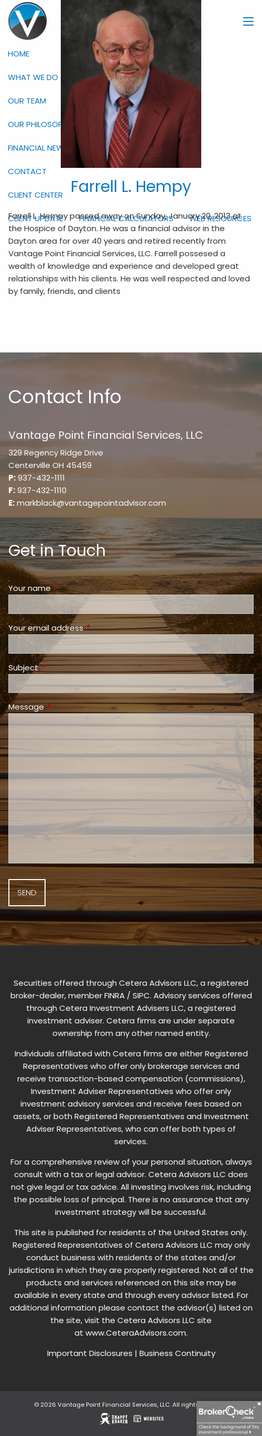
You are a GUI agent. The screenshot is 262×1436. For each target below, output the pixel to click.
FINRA (114, 995)
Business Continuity (177, 1353)
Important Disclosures (90, 1353)
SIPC (141, 995)
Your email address (85, 627)
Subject (63, 667)
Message (66, 706)
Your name (69, 588)
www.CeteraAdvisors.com (135, 1332)
